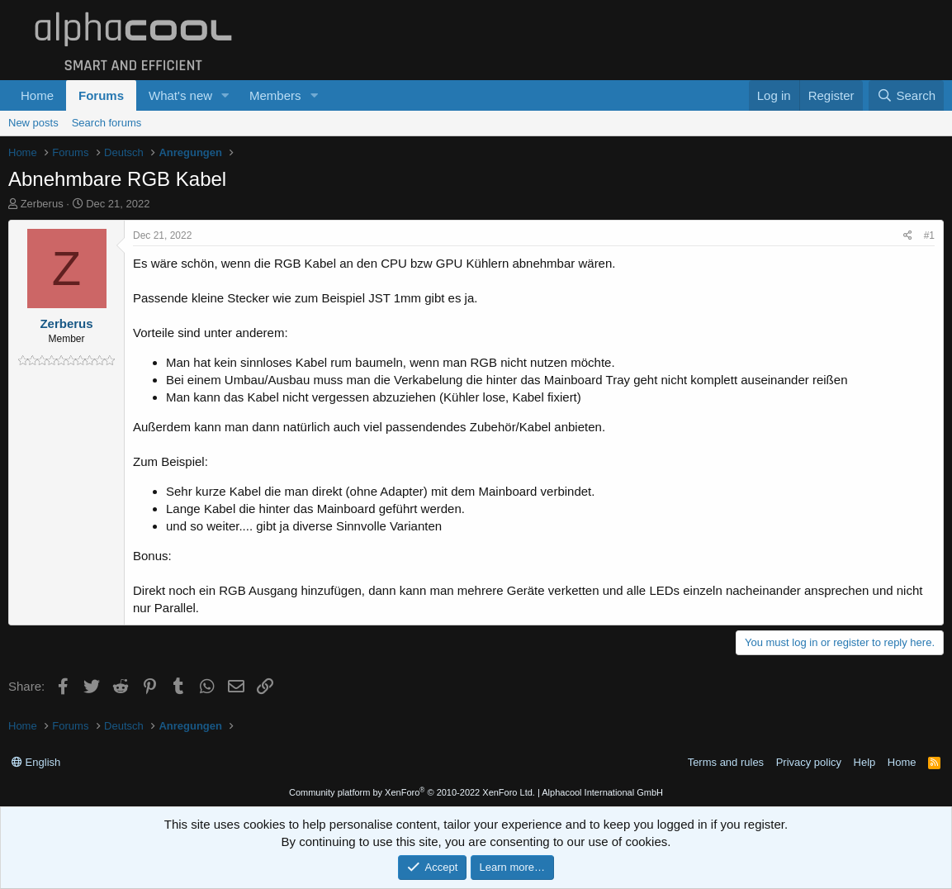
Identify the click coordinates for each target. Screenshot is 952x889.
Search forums (107, 122)
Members (275, 95)
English (36, 762)
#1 (929, 235)
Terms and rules (726, 762)
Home (37, 95)
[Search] (906, 95)
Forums (101, 95)
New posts (33, 122)
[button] (225, 95)
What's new (180, 95)
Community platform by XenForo (412, 792)
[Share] (908, 235)
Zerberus (42, 203)
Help (865, 762)
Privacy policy (808, 762)
